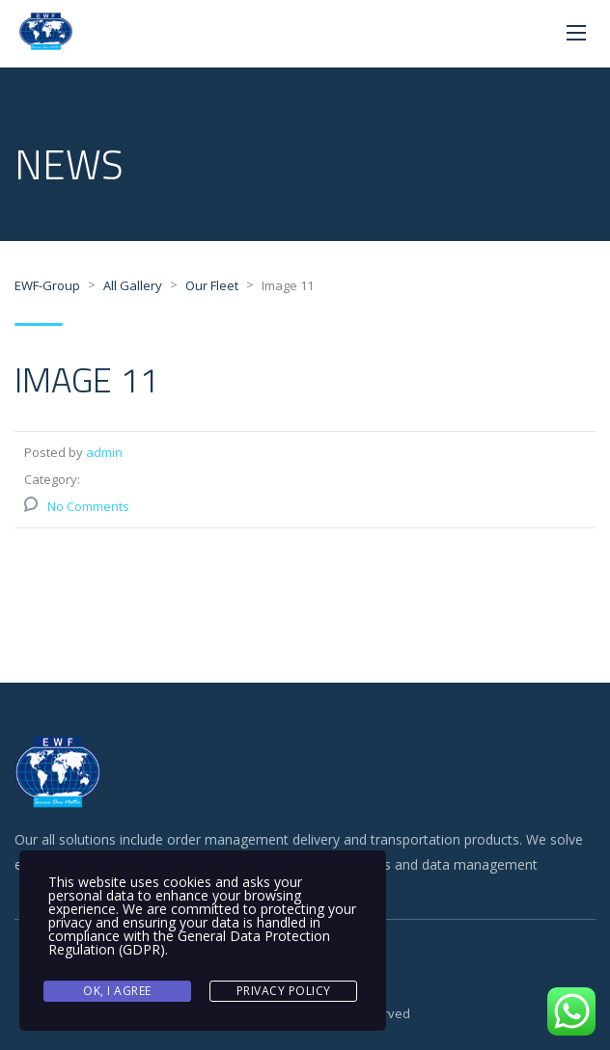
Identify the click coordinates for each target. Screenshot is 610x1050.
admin (104, 452)
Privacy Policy (283, 991)
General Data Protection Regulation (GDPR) (189, 942)
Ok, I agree (117, 991)
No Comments (88, 506)
